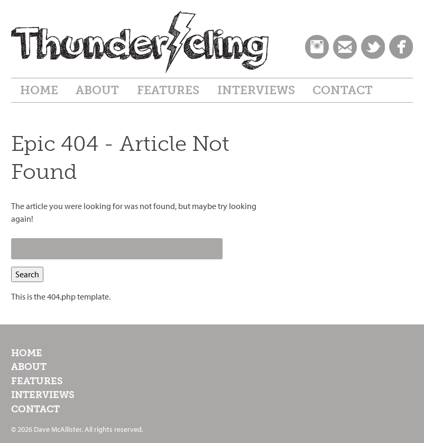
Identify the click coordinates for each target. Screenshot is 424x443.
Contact (342, 90)
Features (168, 90)
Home (39, 90)
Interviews (256, 90)
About (97, 90)
